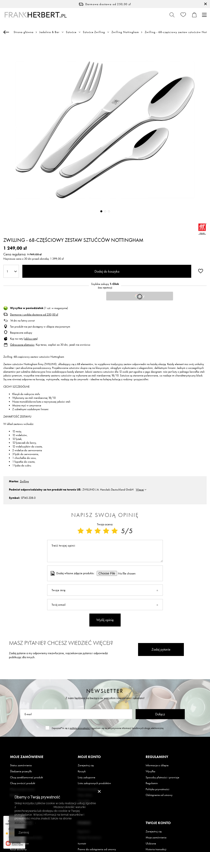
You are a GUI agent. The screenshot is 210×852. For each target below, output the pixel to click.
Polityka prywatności (157, 789)
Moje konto (89, 757)
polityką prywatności (80, 728)
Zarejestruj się (86, 765)
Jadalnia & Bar (49, 32)
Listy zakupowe (86, 777)
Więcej (140, 489)
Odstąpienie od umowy (159, 795)
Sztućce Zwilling (94, 32)
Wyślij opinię (105, 620)
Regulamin (152, 783)
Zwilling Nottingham (125, 32)
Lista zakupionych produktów (94, 783)
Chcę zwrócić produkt (22, 783)
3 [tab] (109, 211)
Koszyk (82, 771)
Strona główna (24, 32)
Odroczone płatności (22, 345)
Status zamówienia (21, 765)
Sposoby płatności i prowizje (162, 777)
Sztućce (71, 32)
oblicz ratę (31, 338)
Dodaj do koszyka (106, 271)
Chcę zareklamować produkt (26, 777)
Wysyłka (150, 771)
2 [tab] (105, 211)
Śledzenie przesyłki (21, 771)
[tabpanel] (105, 129)
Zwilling (24, 481)
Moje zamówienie (26, 757)
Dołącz (160, 714)
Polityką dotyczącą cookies (34, 807)
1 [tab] (101, 211)
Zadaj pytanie (160, 649)
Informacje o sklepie (157, 765)
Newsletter (105, 691)
